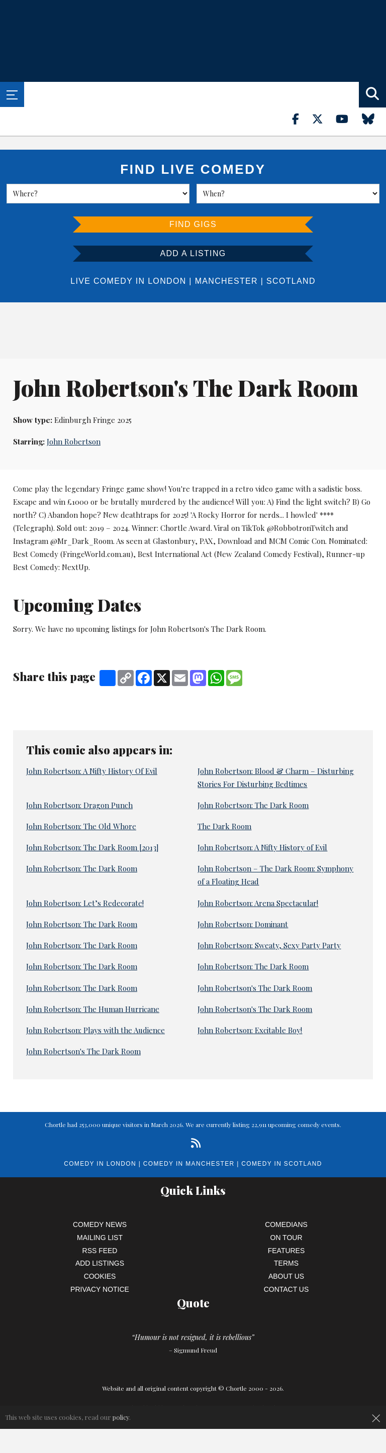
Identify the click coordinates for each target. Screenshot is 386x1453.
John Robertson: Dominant (243, 924)
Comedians (286, 1224)
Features (286, 1251)
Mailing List (100, 1238)
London (167, 281)
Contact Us (286, 1289)
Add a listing (193, 253)
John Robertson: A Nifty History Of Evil (91, 771)
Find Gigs (193, 224)
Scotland (291, 281)
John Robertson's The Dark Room (255, 988)
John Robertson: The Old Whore (81, 826)
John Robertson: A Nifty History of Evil (262, 847)
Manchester (226, 281)
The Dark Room (224, 826)
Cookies (100, 1276)
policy (121, 1417)
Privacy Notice (99, 1289)
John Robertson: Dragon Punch (79, 805)
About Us (286, 1276)
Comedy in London (100, 1163)
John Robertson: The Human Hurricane (92, 1009)
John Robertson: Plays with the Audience (95, 1030)
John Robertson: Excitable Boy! (250, 1030)
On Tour (286, 1238)
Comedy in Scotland (281, 1163)
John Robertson (74, 441)
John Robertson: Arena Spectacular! (258, 903)
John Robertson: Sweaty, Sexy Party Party (269, 945)
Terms (286, 1263)
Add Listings (99, 1263)
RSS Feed (100, 1251)
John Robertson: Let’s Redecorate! (85, 903)
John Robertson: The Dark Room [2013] (92, 847)
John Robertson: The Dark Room (253, 805)
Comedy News (100, 1224)
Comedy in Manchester (189, 1163)
